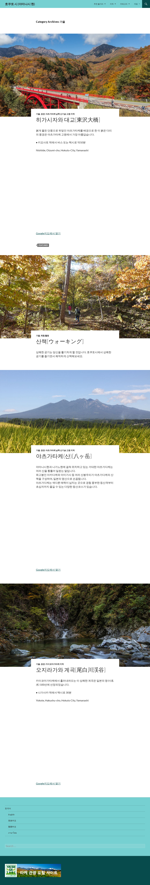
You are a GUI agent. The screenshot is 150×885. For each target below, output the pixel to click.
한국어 (8, 808)
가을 (38, 114)
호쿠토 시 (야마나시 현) (20, 4)
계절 (136, 4)
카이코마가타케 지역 (55, 664)
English (11, 814)
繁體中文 (12, 827)
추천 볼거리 (98, 4)
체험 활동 (45, 335)
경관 (43, 114)
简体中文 (12, 820)
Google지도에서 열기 (48, 233)
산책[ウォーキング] (60, 341)
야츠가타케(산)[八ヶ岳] (64, 456)
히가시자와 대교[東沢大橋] (68, 119)
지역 (112, 4)
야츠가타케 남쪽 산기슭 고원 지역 (60, 114)
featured (43, 245)
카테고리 (123, 4)
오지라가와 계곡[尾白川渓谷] (71, 669)
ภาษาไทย (12, 833)
